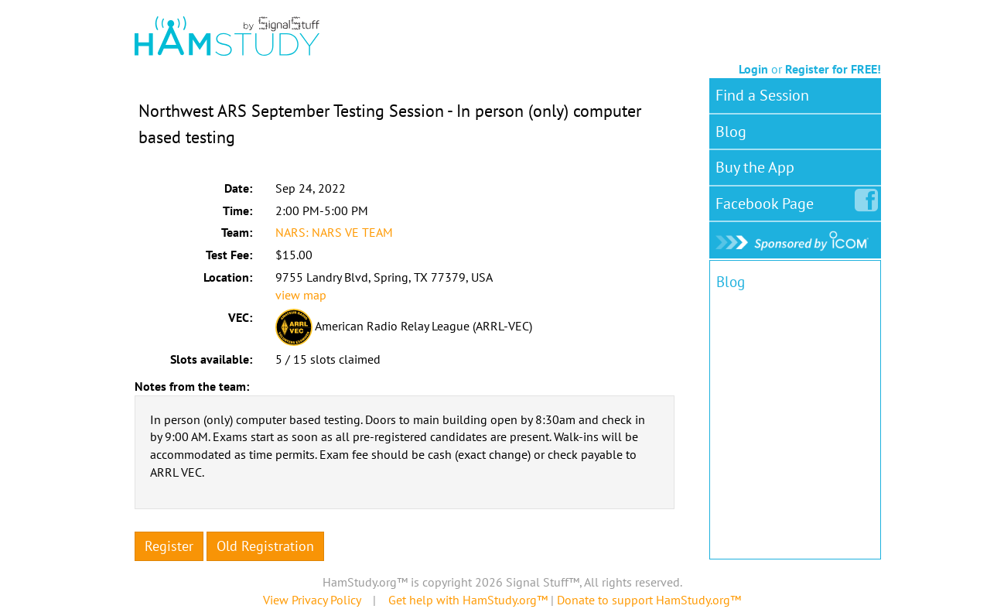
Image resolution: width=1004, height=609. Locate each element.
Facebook (767, 200)
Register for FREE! (833, 69)
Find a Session (762, 95)
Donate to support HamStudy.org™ (649, 599)
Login (753, 69)
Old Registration (265, 546)
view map (300, 295)
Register (169, 546)
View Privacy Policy (311, 599)
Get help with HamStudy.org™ (468, 599)
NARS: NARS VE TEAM (334, 232)
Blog (730, 131)
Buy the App (754, 167)
